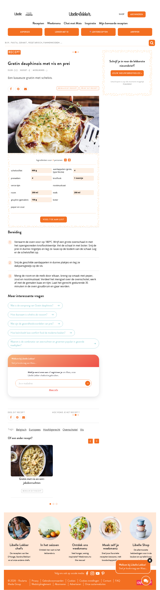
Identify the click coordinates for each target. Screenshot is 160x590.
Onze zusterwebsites (95, 584)
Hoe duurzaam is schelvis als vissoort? (32, 315)
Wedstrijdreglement (41, 584)
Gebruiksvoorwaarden (53, 580)
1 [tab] (50, 504)
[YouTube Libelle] (98, 573)
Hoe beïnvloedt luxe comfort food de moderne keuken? (41, 333)
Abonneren (60, 584)
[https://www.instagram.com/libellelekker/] (92, 573)
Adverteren (76, 584)
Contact (107, 580)
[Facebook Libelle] (87, 573)
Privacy (35, 580)
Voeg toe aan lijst (53, 219)
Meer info (53, 389)
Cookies (72, 580)
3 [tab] (56, 504)
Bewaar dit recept (67, 88)
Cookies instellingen (89, 580)
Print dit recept (89, 88)
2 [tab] (53, 504)
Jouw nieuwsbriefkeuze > (127, 73)
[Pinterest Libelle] (103, 573)
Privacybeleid (127, 84)
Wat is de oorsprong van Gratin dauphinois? (35, 305)
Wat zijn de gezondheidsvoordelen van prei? (35, 324)
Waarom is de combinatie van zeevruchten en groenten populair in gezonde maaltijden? (53, 343)
